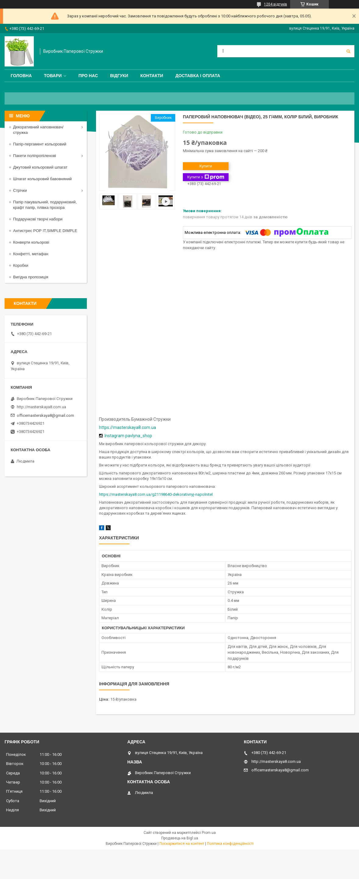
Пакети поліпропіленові (34, 155)
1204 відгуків (275, 4)
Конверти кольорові (31, 242)
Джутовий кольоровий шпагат (40, 167)
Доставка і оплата (197, 75)
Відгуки (119, 75)
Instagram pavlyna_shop (128, 435)
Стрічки (20, 190)
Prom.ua (209, 833)
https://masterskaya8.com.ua (127, 427)
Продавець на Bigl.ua (179, 838)
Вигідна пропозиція (30, 277)
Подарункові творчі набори (37, 219)
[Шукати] (348, 51)
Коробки (20, 265)
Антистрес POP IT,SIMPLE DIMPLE (45, 230)
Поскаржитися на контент (181, 843)
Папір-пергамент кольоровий (39, 144)
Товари (53, 75)
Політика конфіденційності (230, 843)
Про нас (88, 75)
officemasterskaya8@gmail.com (45, 415)
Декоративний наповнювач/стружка (38, 130)
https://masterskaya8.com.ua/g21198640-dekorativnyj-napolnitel (156, 494)
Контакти (151, 75)
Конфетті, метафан (30, 254)
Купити (205, 166)
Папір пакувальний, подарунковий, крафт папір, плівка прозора (45, 205)
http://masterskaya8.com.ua (41, 407)
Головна (21, 75)
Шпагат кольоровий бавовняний (42, 179)
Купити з (205, 177)
